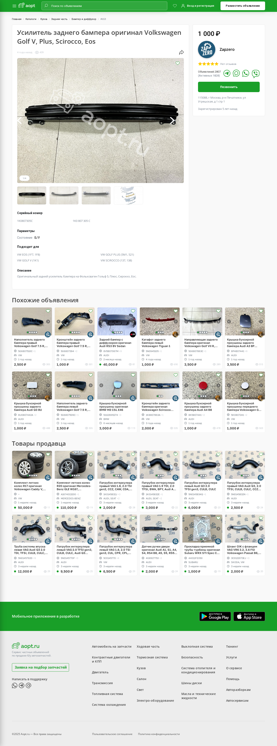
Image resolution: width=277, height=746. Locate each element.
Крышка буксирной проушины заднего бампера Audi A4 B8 (198, 404)
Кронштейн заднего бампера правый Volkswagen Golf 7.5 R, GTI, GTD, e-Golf (72, 340)
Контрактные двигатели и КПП (111, 657)
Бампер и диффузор (84, 19)
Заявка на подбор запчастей (41, 665)
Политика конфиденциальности (159, 732)
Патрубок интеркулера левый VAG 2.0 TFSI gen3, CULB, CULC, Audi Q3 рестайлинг (74, 547)
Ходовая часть (148, 644)
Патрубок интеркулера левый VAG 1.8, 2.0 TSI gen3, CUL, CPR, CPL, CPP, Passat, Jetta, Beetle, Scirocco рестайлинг (115, 547)
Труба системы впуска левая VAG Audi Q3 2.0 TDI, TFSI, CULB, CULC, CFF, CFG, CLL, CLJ (29, 547)
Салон (142, 677)
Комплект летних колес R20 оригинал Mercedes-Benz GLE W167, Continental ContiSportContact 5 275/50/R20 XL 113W (74, 483)
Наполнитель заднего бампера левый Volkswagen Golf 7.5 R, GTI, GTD (72, 404)
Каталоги (31, 19)
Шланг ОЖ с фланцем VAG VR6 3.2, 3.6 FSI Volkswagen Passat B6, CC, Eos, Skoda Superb (242, 547)
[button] (24, 120)
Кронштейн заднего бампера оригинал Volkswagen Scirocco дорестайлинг (156, 404)
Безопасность (192, 655)
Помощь (232, 677)
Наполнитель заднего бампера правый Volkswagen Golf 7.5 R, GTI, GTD (29, 340)
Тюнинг (232, 644)
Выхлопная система (197, 644)
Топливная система (107, 692)
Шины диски (191, 681)
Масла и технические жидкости (198, 694)
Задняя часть (59, 19)
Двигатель (100, 670)
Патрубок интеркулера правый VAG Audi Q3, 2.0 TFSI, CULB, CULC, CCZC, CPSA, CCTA (244, 483)
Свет (140, 687)
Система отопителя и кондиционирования (198, 668)
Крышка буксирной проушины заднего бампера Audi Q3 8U (28, 404)
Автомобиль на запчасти (112, 644)
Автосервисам (237, 698)
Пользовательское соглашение (112, 732)
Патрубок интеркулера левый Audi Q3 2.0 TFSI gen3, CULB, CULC (200, 483)
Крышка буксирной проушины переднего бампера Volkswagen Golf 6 (244, 404)
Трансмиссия (102, 681)
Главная (16, 19)
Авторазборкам (238, 687)
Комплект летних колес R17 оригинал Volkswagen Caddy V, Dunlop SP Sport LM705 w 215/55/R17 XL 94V (31, 483)
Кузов (43, 19)
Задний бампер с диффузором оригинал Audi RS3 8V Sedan (115, 340)
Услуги (231, 655)
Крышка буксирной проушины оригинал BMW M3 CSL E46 (113, 404)
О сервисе (234, 666)
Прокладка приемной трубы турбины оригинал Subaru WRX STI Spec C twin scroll (202, 547)
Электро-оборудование (155, 698)
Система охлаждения (109, 702)
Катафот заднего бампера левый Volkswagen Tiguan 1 (156, 340)
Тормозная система (152, 655)
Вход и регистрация (200, 5)
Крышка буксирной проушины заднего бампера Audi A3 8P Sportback (240, 340)
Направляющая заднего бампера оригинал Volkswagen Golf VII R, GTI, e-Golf (201, 340)
